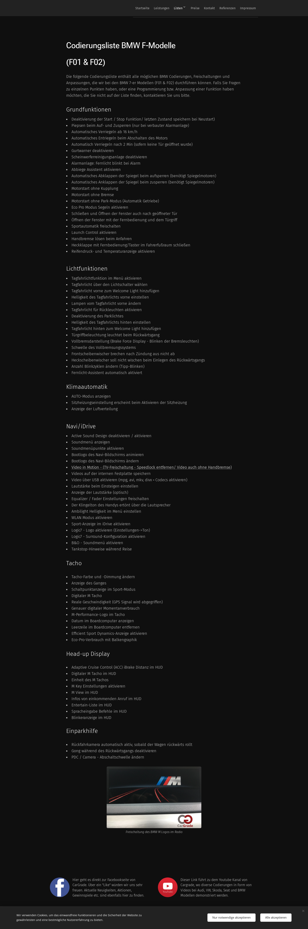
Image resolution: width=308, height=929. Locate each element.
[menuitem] (126, 8)
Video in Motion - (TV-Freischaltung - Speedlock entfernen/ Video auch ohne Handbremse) (152, 467)
